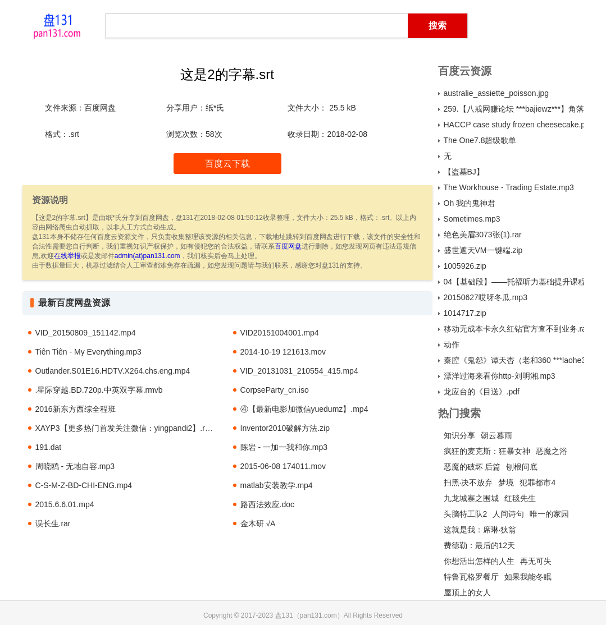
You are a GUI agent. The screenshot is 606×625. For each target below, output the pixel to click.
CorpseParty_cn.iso (274, 389)
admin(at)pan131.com (147, 256)
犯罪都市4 (537, 482)
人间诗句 (508, 513)
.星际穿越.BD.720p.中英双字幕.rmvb (99, 389)
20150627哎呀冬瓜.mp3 (485, 297)
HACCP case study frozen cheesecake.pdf (514, 124)
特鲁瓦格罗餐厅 (471, 576)
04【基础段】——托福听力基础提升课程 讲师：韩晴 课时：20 (514, 281)
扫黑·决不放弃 (468, 482)
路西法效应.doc (267, 504)
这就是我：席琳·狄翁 (480, 529)
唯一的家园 (549, 513)
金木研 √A (258, 523)
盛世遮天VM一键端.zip (483, 250)
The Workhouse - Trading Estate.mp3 (509, 187)
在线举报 (67, 256)
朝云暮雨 (496, 435)
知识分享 (459, 435)
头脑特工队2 (465, 513)
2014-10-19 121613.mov (283, 351)
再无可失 (536, 561)
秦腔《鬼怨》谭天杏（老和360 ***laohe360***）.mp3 (514, 360)
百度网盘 (288, 246)
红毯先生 (520, 498)
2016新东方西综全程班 (75, 409)
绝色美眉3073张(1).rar (483, 234)
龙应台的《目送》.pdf (482, 391)
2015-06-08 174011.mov (283, 466)
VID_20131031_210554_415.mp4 (299, 370)
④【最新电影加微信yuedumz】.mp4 (304, 409)
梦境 (506, 482)
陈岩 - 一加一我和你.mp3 (284, 447)
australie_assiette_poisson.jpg (496, 93)
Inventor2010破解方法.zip (285, 428)
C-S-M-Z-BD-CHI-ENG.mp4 (84, 485)
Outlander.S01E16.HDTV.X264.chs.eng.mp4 (112, 370)
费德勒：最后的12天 (480, 545)
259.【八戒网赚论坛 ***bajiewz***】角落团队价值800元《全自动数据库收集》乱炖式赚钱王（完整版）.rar (514, 108)
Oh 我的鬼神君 (470, 203)
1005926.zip (465, 265)
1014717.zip (465, 313)
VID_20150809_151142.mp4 (85, 332)
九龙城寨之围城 (471, 498)
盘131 (57, 25)
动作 (451, 344)
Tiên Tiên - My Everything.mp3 (88, 351)
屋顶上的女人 (467, 592)
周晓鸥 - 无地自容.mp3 (75, 466)
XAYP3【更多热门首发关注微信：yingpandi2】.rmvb (127, 428)
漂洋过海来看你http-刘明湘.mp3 (499, 375)
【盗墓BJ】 (464, 171)
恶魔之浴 (551, 451)
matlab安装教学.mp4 (276, 485)
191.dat (48, 447)
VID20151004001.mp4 (279, 332)
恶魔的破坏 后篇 (472, 466)
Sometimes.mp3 (472, 218)
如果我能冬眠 (528, 576)
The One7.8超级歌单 (480, 140)
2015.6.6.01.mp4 (64, 504)
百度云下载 (227, 163)
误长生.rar (53, 523)
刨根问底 (521, 466)
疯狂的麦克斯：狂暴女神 (487, 451)
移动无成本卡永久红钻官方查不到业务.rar (514, 328)
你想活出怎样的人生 (479, 561)
